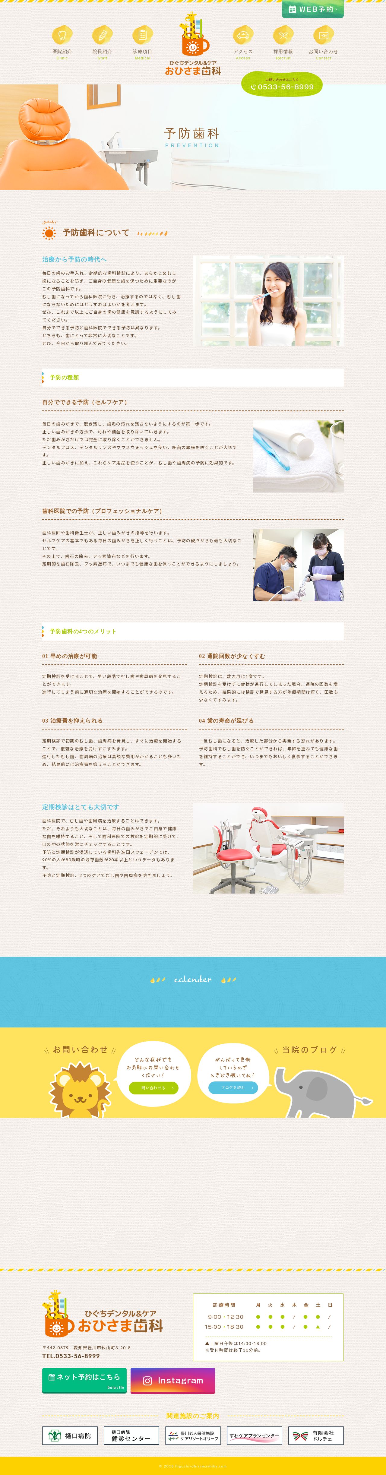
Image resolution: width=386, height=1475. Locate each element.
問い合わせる (153, 1088)
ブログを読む (233, 1087)
